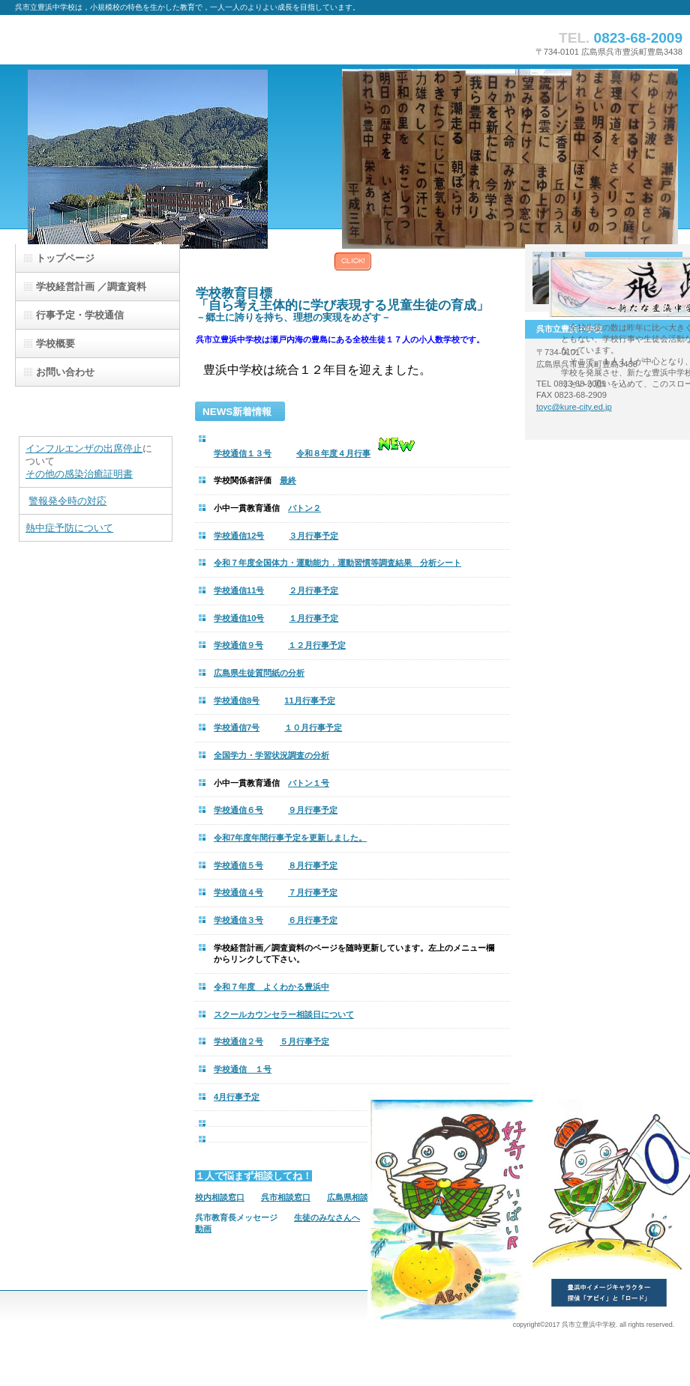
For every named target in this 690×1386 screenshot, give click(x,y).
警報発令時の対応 (67, 500)
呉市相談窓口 (285, 1197)
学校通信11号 (239, 590)
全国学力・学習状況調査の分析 (271, 755)
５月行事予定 (304, 1041)
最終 (288, 480)
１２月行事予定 (317, 645)
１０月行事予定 (313, 727)
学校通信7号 (237, 727)
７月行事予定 (313, 892)
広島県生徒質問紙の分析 (259, 672)
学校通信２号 (238, 1041)
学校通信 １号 (243, 1069)
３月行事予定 (313, 535)
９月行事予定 (313, 809)
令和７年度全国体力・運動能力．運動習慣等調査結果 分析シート (337, 562)
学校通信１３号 (243, 453)
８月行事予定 (313, 865)
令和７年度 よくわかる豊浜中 (271, 986)
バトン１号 (308, 782)
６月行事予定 (313, 920)
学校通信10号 (239, 618)
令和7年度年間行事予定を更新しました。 (290, 837)
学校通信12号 (239, 535)
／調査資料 (91, 286)
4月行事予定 (237, 1096)
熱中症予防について (69, 527)
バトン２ (304, 507)
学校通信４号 (238, 892)
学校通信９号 (238, 645)
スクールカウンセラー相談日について (284, 1014)
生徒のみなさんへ (327, 1217)
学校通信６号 (238, 809)
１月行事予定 (313, 618)
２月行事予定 (313, 590)
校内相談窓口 (219, 1197)
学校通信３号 (238, 920)
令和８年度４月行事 (333, 453)
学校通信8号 (237, 700)
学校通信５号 (238, 865)
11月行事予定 (309, 700)
